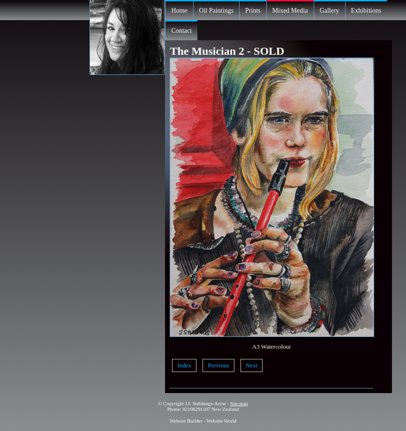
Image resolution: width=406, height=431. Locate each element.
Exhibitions (366, 10)
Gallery (329, 10)
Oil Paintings (216, 10)
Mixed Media (290, 10)
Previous (218, 365)
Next (251, 365)
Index (184, 365)
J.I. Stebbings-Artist (205, 403)
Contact (181, 30)
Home (179, 10)
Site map (239, 403)
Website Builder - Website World (203, 421)
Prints (253, 10)
